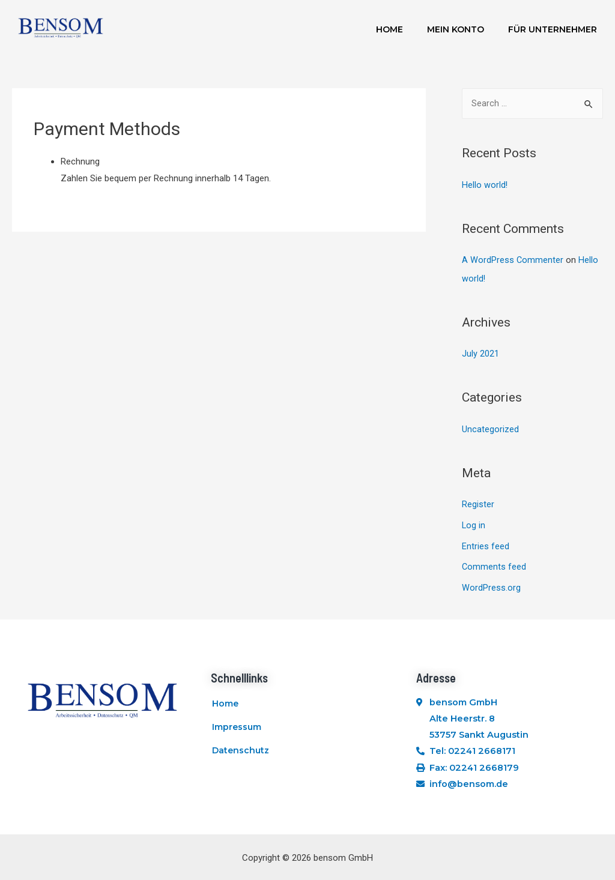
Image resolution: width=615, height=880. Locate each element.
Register (478, 502)
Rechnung (80, 161)
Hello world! (485, 185)
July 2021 (480, 353)
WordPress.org (491, 583)
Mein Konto (455, 29)
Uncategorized (490, 427)
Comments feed (494, 563)
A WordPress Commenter (513, 260)
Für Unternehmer (552, 29)
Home (389, 29)
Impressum (236, 728)
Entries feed (485, 542)
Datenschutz (240, 755)
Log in (474, 522)
